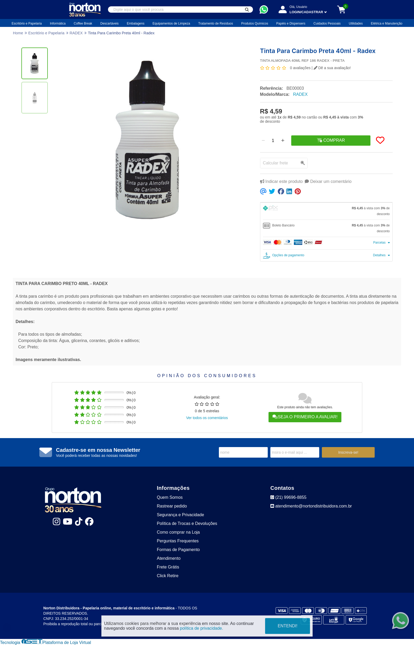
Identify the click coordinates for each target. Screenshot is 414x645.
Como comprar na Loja (178, 532)
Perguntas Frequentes (178, 541)
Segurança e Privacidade (180, 515)
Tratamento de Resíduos (215, 23)
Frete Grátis (168, 567)
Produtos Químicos (254, 23)
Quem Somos (170, 497)
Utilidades (356, 23)
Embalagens (135, 23)
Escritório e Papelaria (27, 23)
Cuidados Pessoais (327, 23)
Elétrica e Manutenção (386, 23)
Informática (57, 23)
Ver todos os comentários (207, 418)
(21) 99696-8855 (288, 497)
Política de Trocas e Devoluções (187, 523)
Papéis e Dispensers (290, 23)
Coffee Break (83, 23)
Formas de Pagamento (178, 549)
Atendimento (169, 558)
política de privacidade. (201, 628)
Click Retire (167, 575)
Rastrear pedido (172, 506)
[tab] (326, 211)
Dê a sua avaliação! (332, 68)
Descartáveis (109, 23)
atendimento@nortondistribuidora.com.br (311, 506)
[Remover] (263, 140)
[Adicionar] (283, 140)
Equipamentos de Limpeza (171, 23)
